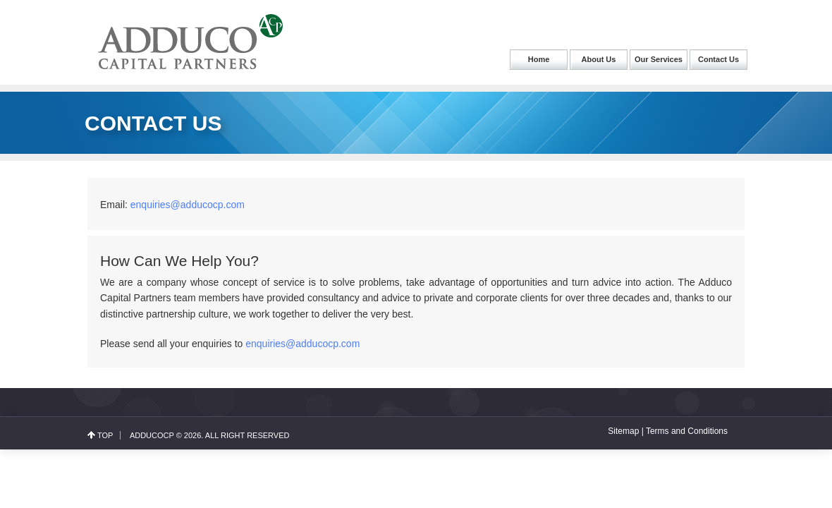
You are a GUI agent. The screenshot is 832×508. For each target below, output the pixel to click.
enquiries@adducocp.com (187, 204)
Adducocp (152, 435)
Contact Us (718, 59)
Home (539, 59)
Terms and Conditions (687, 431)
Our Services (659, 59)
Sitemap (623, 431)
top (105, 435)
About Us (599, 59)
